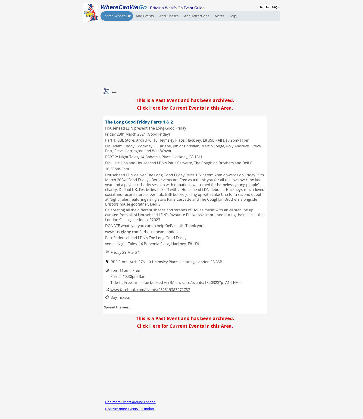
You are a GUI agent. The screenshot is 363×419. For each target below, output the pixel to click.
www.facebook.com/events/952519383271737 (150, 289)
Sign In (264, 7)
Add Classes (169, 15)
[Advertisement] (185, 53)
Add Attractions (197, 15)
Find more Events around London (130, 402)
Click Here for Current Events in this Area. (185, 108)
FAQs (275, 7)
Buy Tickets (120, 297)
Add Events (145, 15)
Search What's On (117, 15)
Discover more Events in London (129, 408)
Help (232, 15)
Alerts (219, 15)
